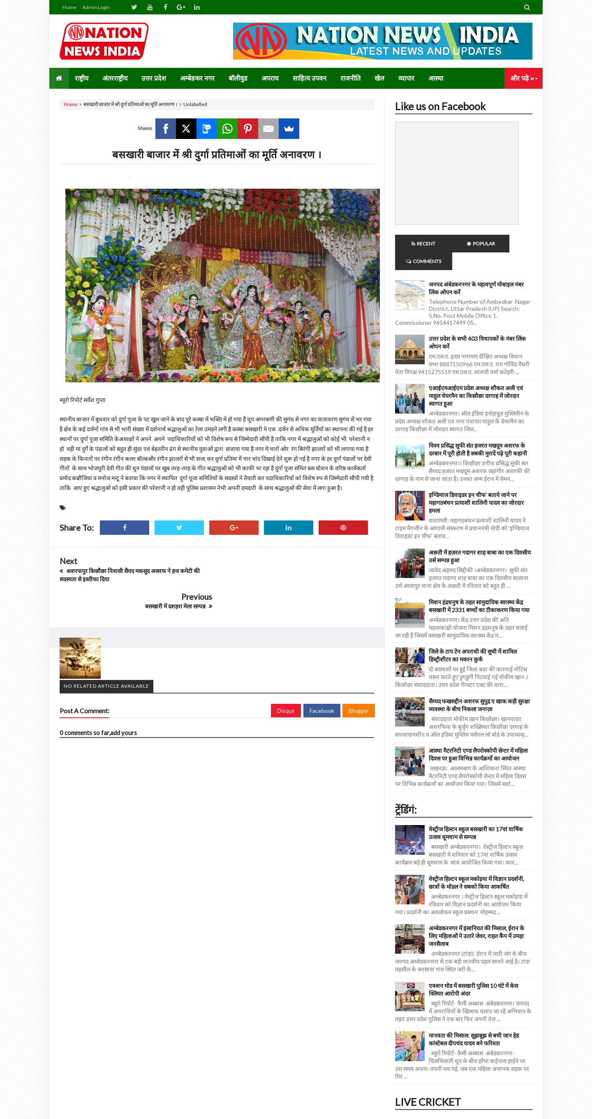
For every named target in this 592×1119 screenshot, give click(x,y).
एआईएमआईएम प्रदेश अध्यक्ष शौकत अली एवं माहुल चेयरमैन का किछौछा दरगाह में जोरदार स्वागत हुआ (476, 378)
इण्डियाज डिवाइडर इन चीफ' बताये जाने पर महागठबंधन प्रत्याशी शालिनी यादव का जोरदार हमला (476, 485)
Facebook (322, 683)
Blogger (359, 683)
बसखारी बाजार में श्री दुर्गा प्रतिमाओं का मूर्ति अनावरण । (216, 154)
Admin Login (96, 7)
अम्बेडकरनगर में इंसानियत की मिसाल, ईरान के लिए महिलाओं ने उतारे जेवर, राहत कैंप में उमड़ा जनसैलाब (476, 918)
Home (69, 7)
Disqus (286, 683)
